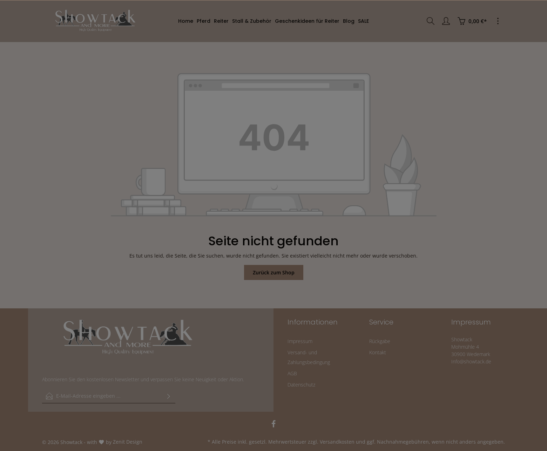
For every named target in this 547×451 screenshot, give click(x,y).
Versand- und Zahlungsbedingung (309, 357)
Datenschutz (301, 384)
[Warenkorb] (471, 21)
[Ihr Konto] (446, 21)
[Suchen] (431, 21)
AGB (292, 373)
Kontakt (377, 352)
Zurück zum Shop (274, 272)
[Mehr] (498, 21)
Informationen (313, 322)
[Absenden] (168, 396)
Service (381, 322)
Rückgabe (379, 341)
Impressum (300, 341)
